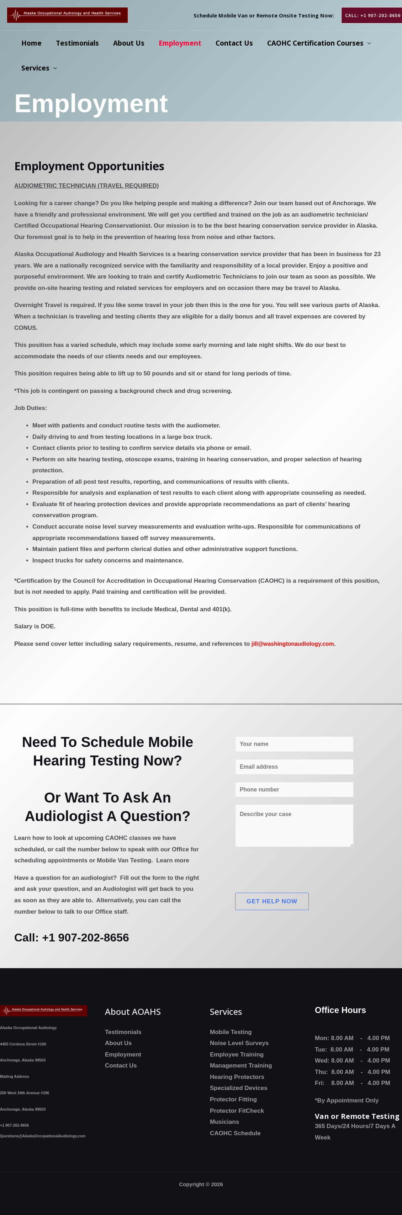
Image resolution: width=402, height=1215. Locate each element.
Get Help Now (272, 905)
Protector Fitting (233, 1099)
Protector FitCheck (237, 1110)
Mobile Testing (231, 1032)
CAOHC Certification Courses (311, 43)
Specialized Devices (239, 1088)
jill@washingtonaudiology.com (296, 643)
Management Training (241, 1065)
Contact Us (231, 43)
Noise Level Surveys (239, 1043)
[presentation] (289, 872)
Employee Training (237, 1054)
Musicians (224, 1121)
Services (35, 68)
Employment (177, 43)
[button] (368, 15)
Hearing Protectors (237, 1077)
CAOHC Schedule (235, 1133)
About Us (127, 43)
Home (31, 43)
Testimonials (76, 43)
